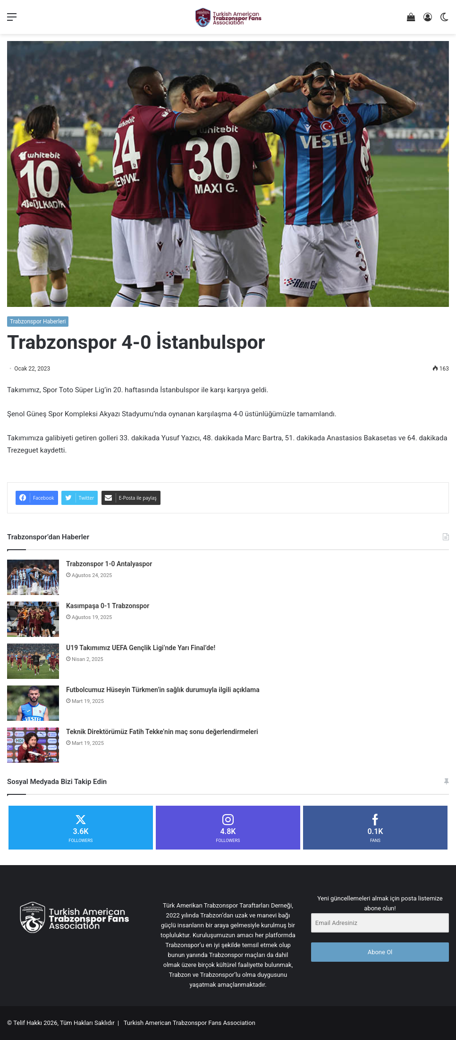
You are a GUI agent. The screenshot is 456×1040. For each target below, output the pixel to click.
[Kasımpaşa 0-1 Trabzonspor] (33, 619)
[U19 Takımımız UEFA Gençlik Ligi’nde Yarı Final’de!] (33, 661)
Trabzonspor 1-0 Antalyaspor (109, 564)
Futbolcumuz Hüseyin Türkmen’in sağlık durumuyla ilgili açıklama (163, 689)
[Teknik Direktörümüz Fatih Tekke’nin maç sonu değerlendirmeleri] (33, 745)
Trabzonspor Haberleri (38, 321)
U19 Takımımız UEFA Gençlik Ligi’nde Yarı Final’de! (140, 648)
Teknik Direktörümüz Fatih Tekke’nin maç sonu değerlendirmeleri (162, 731)
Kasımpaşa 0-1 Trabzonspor (107, 606)
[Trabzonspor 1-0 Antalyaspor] (33, 577)
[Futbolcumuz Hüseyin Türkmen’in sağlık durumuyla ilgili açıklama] (33, 703)
